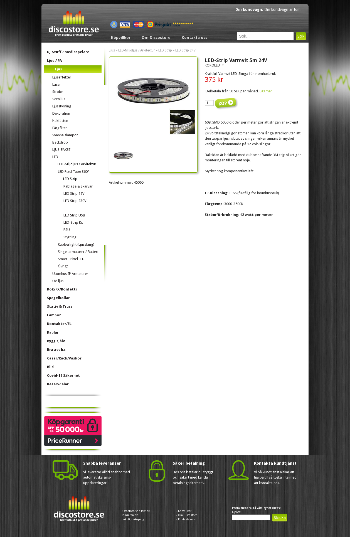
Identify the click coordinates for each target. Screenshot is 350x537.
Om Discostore (156, 37)
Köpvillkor (120, 37)
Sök (300, 36)
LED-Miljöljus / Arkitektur (136, 50)
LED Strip (165, 50)
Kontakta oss (194, 37)
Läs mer (266, 91)
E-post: (236, 512)
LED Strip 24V (185, 50)
